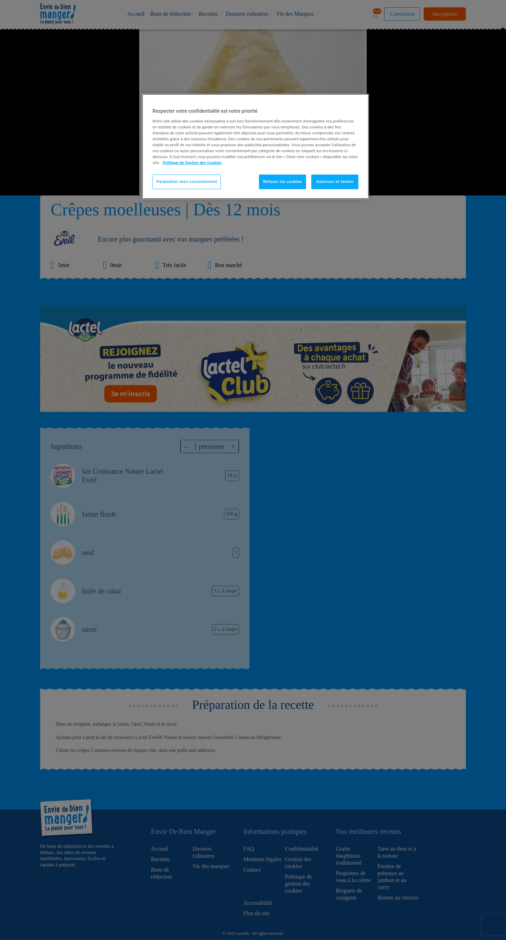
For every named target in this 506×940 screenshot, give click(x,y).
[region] (255, 146)
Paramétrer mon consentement (186, 181)
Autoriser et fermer (335, 181)
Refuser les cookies (282, 181)
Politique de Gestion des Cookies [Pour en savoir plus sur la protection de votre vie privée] (192, 162)
